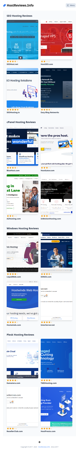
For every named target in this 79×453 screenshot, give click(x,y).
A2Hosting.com (14, 218)
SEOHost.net (12, 64)
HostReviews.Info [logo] (18, 5)
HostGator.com (47, 170)
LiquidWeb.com (14, 277)
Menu (71, 5)
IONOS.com (46, 277)
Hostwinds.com (14, 325)
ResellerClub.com (15, 431)
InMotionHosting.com (51, 218)
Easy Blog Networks (50, 112)
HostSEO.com (47, 64)
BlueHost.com (13, 170)
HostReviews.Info (44, 447)
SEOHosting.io (13, 112)
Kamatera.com (13, 383)
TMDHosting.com (49, 383)
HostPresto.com (48, 431)
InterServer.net (48, 325)
